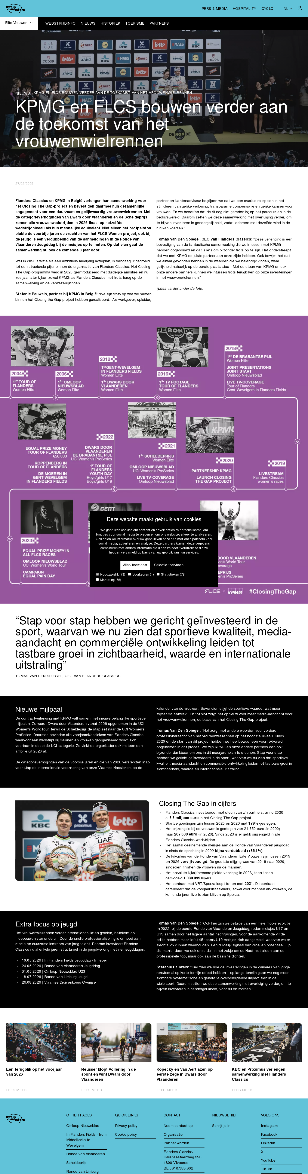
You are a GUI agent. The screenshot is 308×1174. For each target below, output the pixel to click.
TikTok (266, 1169)
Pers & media (215, 9)
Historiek (110, 23)
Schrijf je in (221, 1126)
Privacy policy (126, 1126)
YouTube (268, 1161)
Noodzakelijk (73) (110, 574)
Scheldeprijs (76, 1163)
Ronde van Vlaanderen (85, 1154)
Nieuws (88, 23)
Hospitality (244, 9)
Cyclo (268, 9)
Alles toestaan (135, 565)
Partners (159, 23)
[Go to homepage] (15, 8)
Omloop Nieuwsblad (82, 1126)
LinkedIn (268, 1143)
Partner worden (176, 1143)
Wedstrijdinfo (60, 23)
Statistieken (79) (171, 574)
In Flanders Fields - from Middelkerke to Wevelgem (86, 1140)
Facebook (269, 1135)
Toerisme (134, 23)
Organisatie (173, 1135)
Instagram (269, 1126)
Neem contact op (178, 1126)
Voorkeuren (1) (141, 574)
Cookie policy (126, 1135)
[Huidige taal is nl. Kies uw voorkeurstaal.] (288, 8)
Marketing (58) (108, 580)
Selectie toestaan (169, 565)
